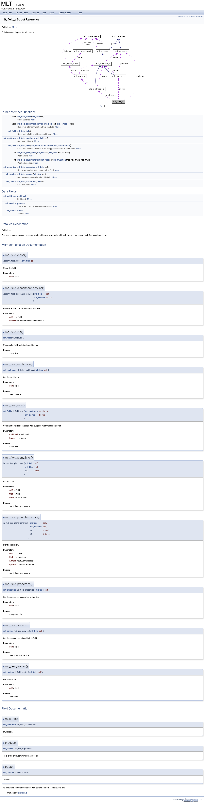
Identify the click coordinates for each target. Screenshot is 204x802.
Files (81, 13)
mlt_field (36, 117)
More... (15, 27)
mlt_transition (59, 160)
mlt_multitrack (9, 138)
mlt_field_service (24, 174)
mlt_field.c (22, 793)
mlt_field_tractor (24, 181)
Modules (35, 13)
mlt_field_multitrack (26, 138)
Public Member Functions (186, 17)
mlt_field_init (23, 131)
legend (102, 106)
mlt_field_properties (26, 167)
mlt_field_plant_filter (26, 153)
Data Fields (199, 17)
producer (21, 203)
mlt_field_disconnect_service (30, 124)
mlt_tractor (59, 145)
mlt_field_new (23, 145)
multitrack (48, 145)
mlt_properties (9, 167)
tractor (67, 145)
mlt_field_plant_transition (28, 160)
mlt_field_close (24, 117)
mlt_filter (53, 153)
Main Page (7, 13)
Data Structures (66, 13)
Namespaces (49, 13)
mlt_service (62, 124)
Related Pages (22, 13)
